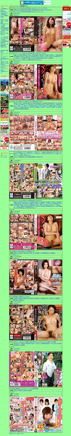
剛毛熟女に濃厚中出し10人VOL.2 (22, 296)
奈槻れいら (36, 106)
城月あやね (32, 298)
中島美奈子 (23, 343)
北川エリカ (26, 204)
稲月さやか (40, 156)
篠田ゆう (16, 202)
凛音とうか (54, 107)
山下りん (16, 156)
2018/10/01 (16, 258)
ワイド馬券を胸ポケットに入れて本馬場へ (4, 38)
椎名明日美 (16, 345)
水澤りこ (20, 103)
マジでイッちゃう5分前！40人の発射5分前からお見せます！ (28, 200)
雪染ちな (53, 103)
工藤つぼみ (51, 56)
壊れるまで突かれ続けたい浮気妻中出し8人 (24, 251)
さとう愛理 (56, 55)
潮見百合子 (21, 202)
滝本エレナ (33, 207)
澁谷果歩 (25, 103)
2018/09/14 (16, 303)
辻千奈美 (59, 203)
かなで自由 (33, 57)
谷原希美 (16, 298)
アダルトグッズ (4, 65)
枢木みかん (43, 9)
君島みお (38, 9)
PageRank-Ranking (5, 27)
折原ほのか (28, 56)
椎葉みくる (39, 107)
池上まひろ (49, 9)
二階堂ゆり (38, 206)
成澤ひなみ (32, 206)
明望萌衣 (22, 108)
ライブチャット (4, 68)
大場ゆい (18, 206)
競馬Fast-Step (4, 46)
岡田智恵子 (28, 343)
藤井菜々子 (48, 343)
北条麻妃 (17, 56)
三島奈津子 (58, 104)
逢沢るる (16, 103)
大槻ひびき (37, 202)
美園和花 (26, 108)
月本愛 (33, 55)
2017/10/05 (16, 395)
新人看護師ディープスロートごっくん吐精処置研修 (26, 388)
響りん (46, 57)
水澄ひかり (49, 107)
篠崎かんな (55, 106)
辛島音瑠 (33, 56)
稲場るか (43, 57)
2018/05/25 (16, 350)
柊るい (41, 106)
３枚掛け (3, 26)
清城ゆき (29, 9)
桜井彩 (25, 9)
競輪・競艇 (5, 50)
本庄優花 (47, 206)
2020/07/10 (16, 15)
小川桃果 (46, 55)
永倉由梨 (22, 9)
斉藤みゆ (37, 55)
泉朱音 (48, 104)
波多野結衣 (16, 204)
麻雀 (2, 51)
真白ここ (44, 107)
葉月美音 (42, 55)
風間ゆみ (23, 206)
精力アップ (3, 67)
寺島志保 (38, 57)
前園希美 (57, 298)
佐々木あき (29, 55)
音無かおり (47, 204)
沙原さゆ (37, 56)
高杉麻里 (24, 57)
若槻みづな (38, 298)
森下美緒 (28, 57)
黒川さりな (18, 107)
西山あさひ (40, 103)
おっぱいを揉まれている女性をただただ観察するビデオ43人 (28, 101)
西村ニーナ (21, 106)
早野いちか (42, 204)
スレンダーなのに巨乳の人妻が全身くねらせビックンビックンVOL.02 (30, 8)
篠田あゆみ (16, 9)
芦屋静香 (55, 203)
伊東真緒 (34, 9)
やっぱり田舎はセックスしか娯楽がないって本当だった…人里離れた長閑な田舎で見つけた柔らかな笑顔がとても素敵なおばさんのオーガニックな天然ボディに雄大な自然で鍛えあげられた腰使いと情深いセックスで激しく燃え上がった (38, 154)
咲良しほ (39, 343)
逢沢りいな (26, 106)
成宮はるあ (30, 103)
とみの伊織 (18, 207)
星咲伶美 (20, 390)
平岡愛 (20, 156)
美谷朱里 (17, 108)
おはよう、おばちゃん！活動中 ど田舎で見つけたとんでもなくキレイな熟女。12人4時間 (35, 341)
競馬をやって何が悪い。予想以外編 (4, 21)
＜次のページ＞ (20, 433)
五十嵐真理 (22, 345)
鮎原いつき (34, 343)
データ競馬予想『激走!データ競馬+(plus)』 (4, 30)
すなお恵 (57, 103)
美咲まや (16, 390)
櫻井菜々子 (34, 156)
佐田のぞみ (24, 156)
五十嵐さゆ (54, 343)
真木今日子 (22, 56)
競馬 (2, 50)
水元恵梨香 (32, 202)
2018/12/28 (16, 162)
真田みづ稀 (23, 107)
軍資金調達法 (4, 58)
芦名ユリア (26, 202)
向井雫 (47, 56)
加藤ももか (16, 55)
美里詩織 (32, 204)
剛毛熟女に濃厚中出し (19, 300)
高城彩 (56, 56)
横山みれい (52, 206)
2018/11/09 (16, 213)
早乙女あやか (17, 343)
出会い (2, 69)
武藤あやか (19, 203)
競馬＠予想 (3, 11)
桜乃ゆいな (43, 104)
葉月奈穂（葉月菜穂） (46, 202)
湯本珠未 (28, 207)
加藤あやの (32, 203)
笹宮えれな (42, 56)
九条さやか (52, 104)
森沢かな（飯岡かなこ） (41, 203)
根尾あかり (45, 106)
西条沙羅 (27, 206)
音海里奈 (32, 106)
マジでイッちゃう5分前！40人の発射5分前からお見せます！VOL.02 (30, 53)
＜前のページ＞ (12, 433)
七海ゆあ (25, 390)
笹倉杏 (21, 55)
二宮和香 (51, 55)
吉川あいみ (33, 107)
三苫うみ (28, 107)
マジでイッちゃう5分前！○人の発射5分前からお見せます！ (28, 59)
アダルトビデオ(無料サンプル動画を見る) (4, 63)
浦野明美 (44, 343)
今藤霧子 (51, 106)
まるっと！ (16, 254)
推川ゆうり (50, 203)
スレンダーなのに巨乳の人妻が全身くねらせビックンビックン (29, 11)
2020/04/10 (16, 63)
